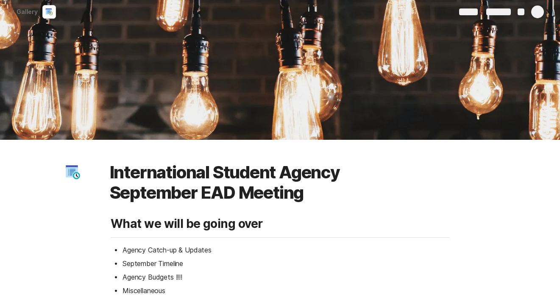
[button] (73, 172)
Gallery (24, 11)
